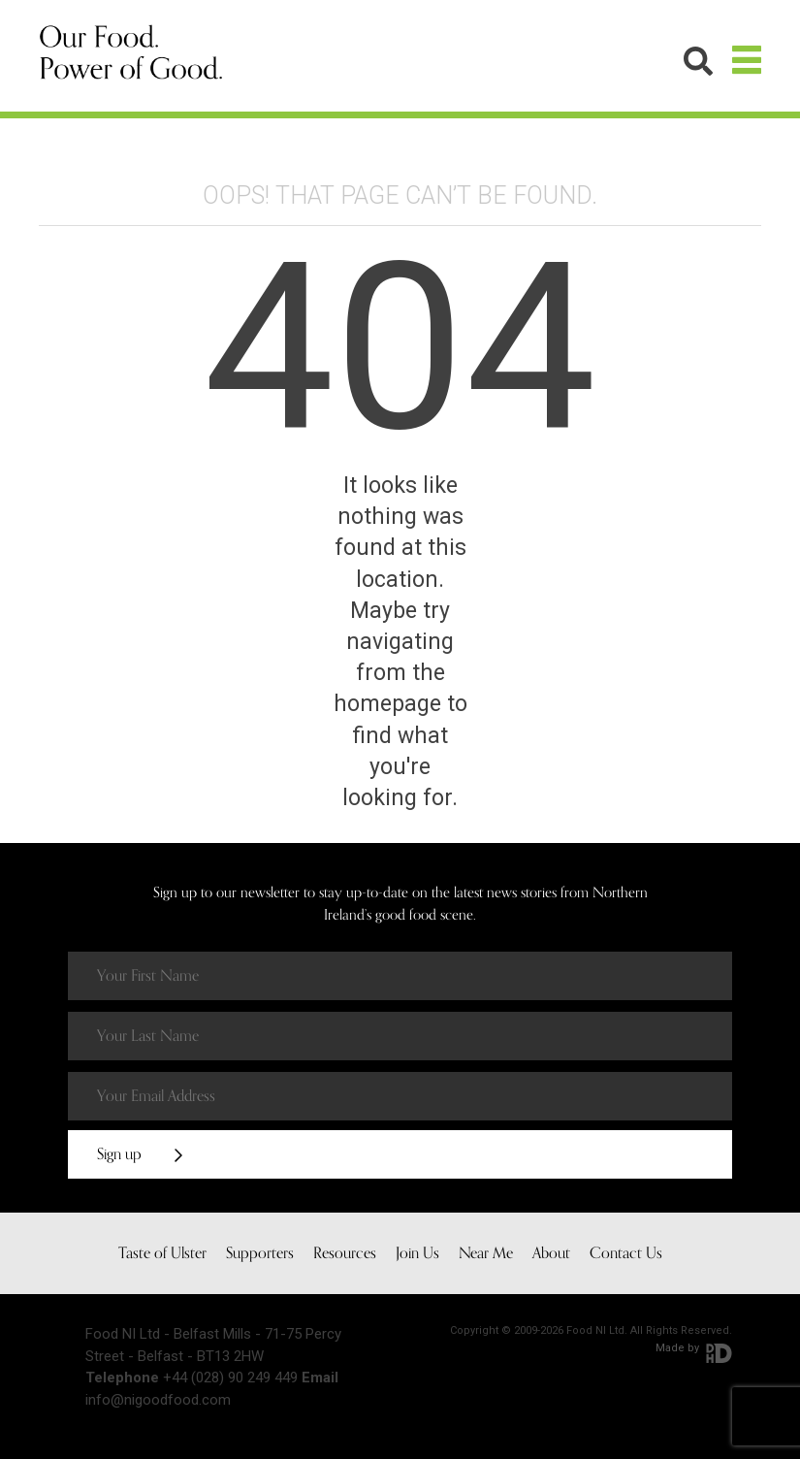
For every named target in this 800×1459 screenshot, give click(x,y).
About (551, 1253)
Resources (344, 1253)
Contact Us (626, 1253)
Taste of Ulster (162, 1253)
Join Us (417, 1253)
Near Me (486, 1253)
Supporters (260, 1253)
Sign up (139, 1154)
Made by (694, 1348)
